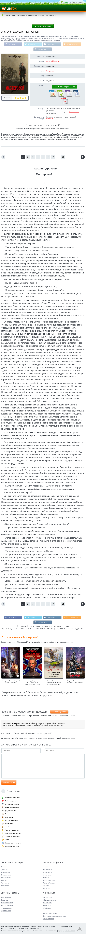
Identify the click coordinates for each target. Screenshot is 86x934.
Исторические (6, 875)
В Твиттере (31, 44)
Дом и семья (9, 823)
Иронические (6, 872)
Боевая (45, 867)
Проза (7, 814)
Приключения (9, 817)
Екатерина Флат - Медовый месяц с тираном (11, 682)
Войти (66, 2)
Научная (46, 877)
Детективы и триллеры (12, 804)
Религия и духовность (12, 830)
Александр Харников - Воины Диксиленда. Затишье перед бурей (32, 683)
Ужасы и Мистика (49, 883)
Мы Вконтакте (42, 49)
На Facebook (12, 44)
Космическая (47, 875)
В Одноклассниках (73, 44)
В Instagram (51, 44)
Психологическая (49, 880)
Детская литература (11, 820)
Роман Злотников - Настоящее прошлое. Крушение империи (53, 683)
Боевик (3, 867)
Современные (6, 908)
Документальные (10, 810)
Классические (6, 877)
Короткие (4, 900)
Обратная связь (48, 919)
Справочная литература (13, 833)
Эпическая (46, 888)
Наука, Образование (12, 807)
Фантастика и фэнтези (12, 798)
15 (63, 157)
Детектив (4, 869)
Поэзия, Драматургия (12, 846)
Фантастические (7, 903)
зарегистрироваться (26, 725)
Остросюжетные (7, 905)
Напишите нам (74, 112)
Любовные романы (11, 801)
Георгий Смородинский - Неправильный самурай (75, 682)
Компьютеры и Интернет (13, 843)
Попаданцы (50, 71)
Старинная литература (12, 836)
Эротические (6, 911)
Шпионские (5, 886)
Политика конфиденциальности (54, 916)
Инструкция (50, 119)
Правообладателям (50, 913)
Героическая (47, 869)
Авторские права (43, 26)
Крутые (4, 880)
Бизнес (7, 827)
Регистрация (77, 2)
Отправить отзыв (9, 783)
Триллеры (5, 883)
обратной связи (69, 931)
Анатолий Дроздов (52, 61)
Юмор (7, 840)
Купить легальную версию (64, 87)
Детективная (47, 872)
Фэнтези (46, 886)
